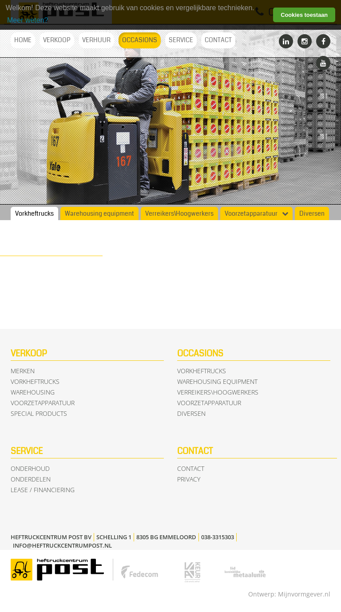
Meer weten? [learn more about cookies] (27, 20)
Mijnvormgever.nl (304, 594)
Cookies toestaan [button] (304, 15)
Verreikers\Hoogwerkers (179, 213)
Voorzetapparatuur (251, 213)
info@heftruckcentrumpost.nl (62, 545)
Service (181, 40)
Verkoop (57, 40)
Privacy (188, 479)
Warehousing (33, 392)
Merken (23, 371)
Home (23, 40)
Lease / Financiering (43, 490)
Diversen (312, 213)
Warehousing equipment (99, 213)
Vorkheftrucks (34, 213)
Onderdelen (31, 479)
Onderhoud (30, 468)
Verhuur (96, 40)
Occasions (139, 40)
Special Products (39, 413)
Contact (218, 40)
